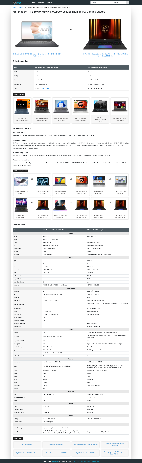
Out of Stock (45, 88)
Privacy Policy (76, 461)
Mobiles (41, 2)
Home (34, 2)
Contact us (95, 461)
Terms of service (86, 461)
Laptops (50, 2)
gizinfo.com (55, 461)
